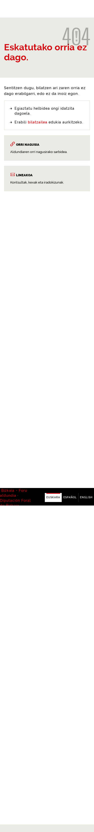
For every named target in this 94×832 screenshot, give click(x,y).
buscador (41, 467)
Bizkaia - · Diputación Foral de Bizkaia (15, 9)
